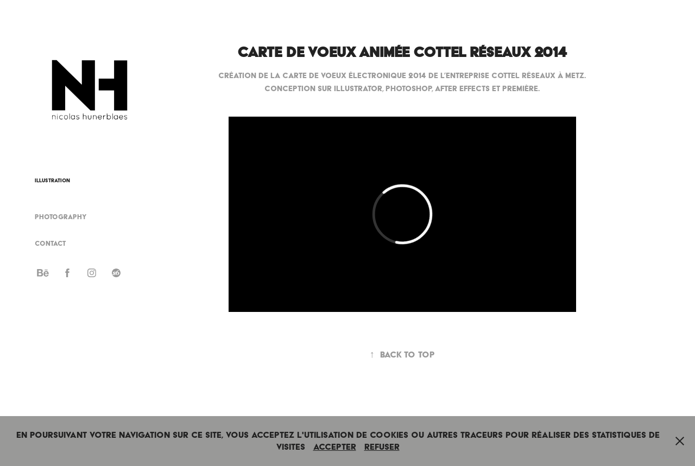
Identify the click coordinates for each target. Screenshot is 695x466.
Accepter (334, 447)
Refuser (382, 447)
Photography (61, 217)
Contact (50, 243)
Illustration (52, 180)
